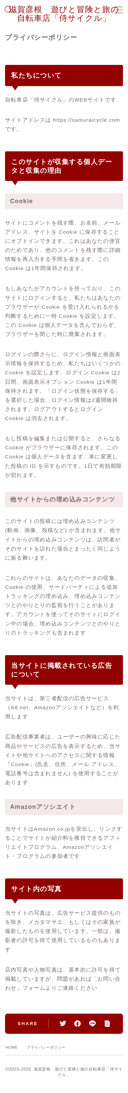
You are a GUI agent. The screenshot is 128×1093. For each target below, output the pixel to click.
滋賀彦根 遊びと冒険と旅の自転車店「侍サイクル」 (64, 14)
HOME (11, 1047)
